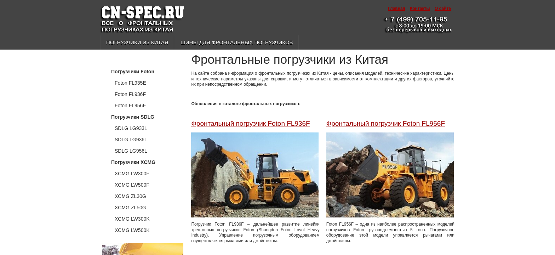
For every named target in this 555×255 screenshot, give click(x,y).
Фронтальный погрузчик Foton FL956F (385, 123)
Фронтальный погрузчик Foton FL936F (250, 123)
